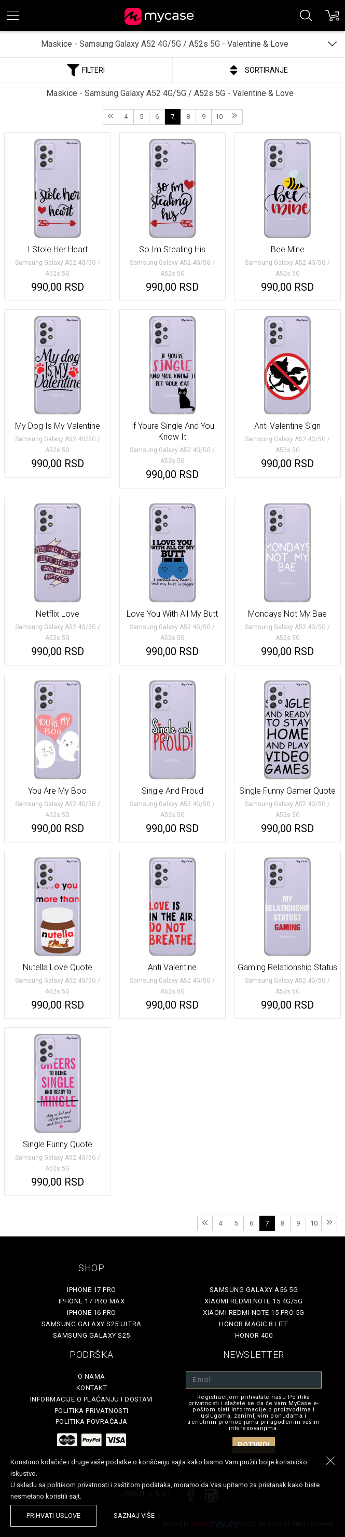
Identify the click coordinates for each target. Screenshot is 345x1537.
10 (219, 116)
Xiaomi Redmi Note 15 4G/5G (253, 1301)
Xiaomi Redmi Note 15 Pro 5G (254, 1312)
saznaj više (134, 1515)
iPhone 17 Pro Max (92, 1301)
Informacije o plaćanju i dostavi (91, 1399)
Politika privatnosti (91, 1410)
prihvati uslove (53, 1515)
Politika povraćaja (92, 1421)
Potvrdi (254, 1445)
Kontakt (91, 1388)
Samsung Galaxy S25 (91, 1335)
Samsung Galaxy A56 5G (254, 1290)
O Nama (91, 1376)
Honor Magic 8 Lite (253, 1324)
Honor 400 (254, 1335)
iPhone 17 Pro (91, 1290)
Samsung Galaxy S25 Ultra (92, 1324)
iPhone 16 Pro (91, 1312)
